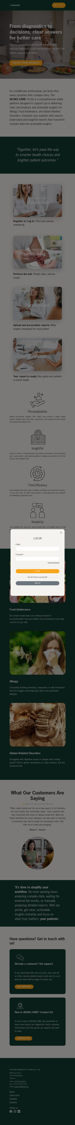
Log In (37, 571)
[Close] (61, 532)
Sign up (37, 583)
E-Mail (18, 544)
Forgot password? (53, 563)
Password (19, 555)
